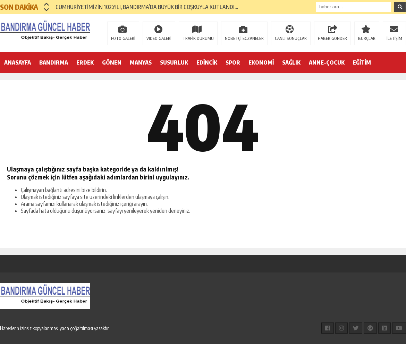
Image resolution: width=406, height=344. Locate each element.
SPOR (233, 62)
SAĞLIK (291, 62)
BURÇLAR (366, 38)
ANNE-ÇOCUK (327, 62)
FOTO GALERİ (123, 38)
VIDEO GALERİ (158, 38)
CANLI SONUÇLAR (291, 38)
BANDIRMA (53, 62)
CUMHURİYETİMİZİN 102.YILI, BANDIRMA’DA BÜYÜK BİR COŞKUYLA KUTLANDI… (147, 6)
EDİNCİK (206, 62)
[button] (46, 4)
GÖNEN (111, 62)
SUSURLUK (174, 62)
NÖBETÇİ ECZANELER (244, 38)
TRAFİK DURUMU (198, 38)
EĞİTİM (362, 62)
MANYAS (141, 62)
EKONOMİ (261, 62)
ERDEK (85, 62)
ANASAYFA (17, 62)
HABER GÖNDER (332, 38)
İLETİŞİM (394, 38)
